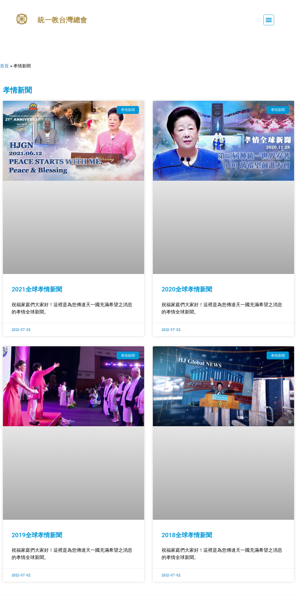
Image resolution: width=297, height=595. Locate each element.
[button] (268, 20)
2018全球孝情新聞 (187, 535)
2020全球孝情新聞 (187, 289)
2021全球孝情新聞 (37, 289)
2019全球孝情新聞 (37, 535)
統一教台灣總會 (63, 20)
